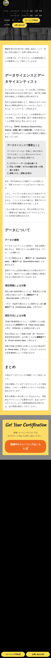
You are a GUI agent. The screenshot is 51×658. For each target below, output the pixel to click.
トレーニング (15, 15)
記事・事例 (38, 15)
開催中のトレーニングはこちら (25, 446)
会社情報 (7, 25)
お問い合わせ (19, 25)
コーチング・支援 (27, 15)
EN (19, 20)
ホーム (6, 11)
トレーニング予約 (31, 20)
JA (13, 20)
